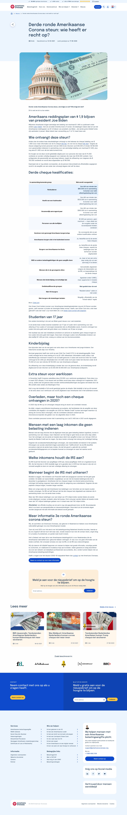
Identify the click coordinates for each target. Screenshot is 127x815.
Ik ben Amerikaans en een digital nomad (60, 743)
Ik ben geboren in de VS (55, 729)
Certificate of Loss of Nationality (21, 743)
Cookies (112, 803)
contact (75, 555)
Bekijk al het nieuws (106, 607)
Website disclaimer (17, 757)
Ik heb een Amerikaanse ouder (57, 731)
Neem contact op (18, 697)
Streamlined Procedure (18, 739)
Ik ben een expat (52, 741)
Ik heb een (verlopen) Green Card (58, 736)
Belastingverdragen (53, 762)
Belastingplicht (32, 7)
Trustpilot (96, 1)
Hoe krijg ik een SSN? (54, 759)
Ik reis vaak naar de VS (54, 739)
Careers (13, 759)
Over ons (42, 7)
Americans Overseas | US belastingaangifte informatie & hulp (17, 6)
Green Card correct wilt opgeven (75, 311)
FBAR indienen (15, 731)
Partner (13, 762)
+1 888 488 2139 (91, 753)
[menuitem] (32, 7)
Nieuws (83, 7)
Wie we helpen (64, 7)
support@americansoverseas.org (96, 748)
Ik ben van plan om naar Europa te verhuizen (61, 746)
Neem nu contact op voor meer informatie (44, 560)
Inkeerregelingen (16, 736)
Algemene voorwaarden (18, 755)
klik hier (64, 144)
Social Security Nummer (18, 734)
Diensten (75, 7)
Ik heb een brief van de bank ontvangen (60, 734)
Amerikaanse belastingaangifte (21, 729)
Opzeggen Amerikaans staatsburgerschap (24, 741)
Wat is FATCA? (51, 757)
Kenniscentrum (52, 7)
